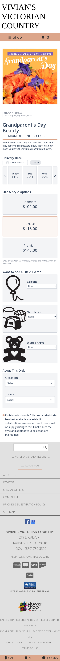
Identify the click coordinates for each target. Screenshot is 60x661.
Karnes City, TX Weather (15, 631)
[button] (30, 585)
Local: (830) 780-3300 (30, 548)
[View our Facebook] (27, 523)
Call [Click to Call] (10, 658)
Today (35, 162)
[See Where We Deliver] (30, 465)
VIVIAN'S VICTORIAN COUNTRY (23, 16)
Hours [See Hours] (50, 658)
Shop (15, 37)
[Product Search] (30, 447)
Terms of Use (30, 648)
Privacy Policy (15, 642)
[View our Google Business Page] (33, 523)
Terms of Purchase (40, 642)
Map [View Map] (30, 658)
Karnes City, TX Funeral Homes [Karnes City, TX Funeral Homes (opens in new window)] (19, 619)
